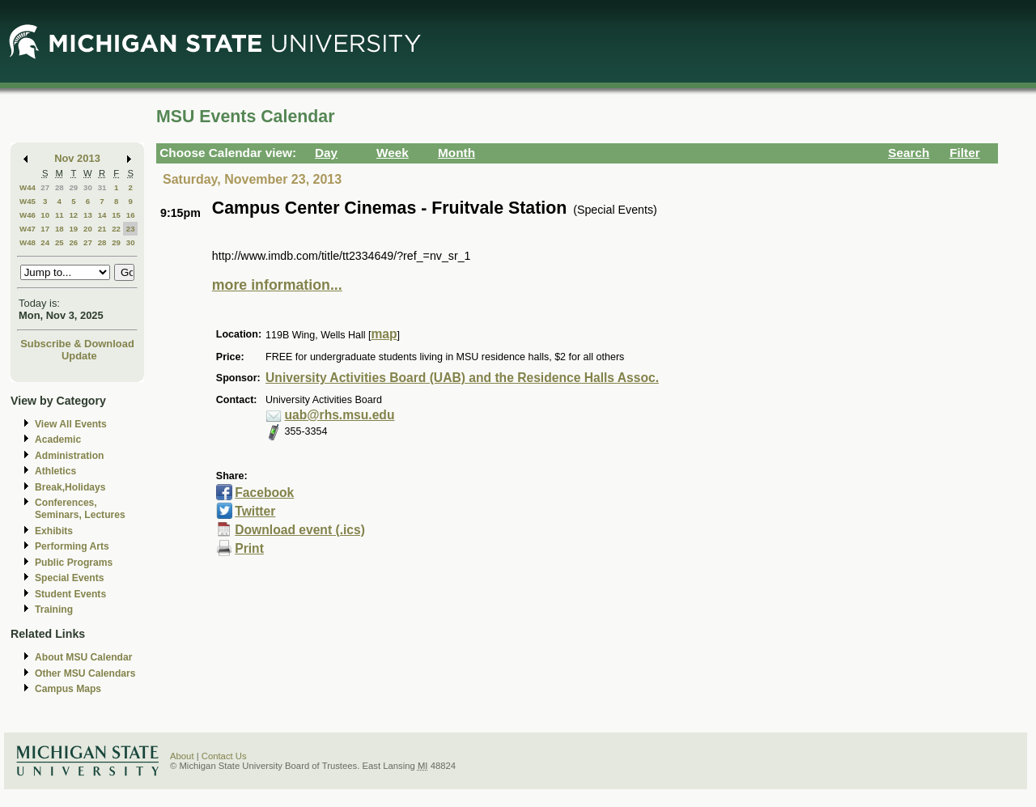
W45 (27, 201)
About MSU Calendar (83, 657)
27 (44, 187)
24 (44, 242)
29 (73, 187)
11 (59, 214)
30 (87, 187)
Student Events (70, 594)
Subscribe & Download (77, 344)
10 (44, 214)
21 (102, 228)
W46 (27, 214)
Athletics (55, 471)
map (384, 334)
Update (79, 356)
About (182, 756)
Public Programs (74, 562)
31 (102, 187)
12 (73, 214)
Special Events (69, 578)
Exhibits (54, 531)
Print (249, 548)
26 (73, 242)
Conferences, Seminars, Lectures (80, 508)
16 (130, 214)
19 (73, 228)
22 (116, 228)
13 (87, 214)
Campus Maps (68, 688)
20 (87, 228)
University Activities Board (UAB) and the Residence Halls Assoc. (462, 377)
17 (44, 228)
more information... (277, 285)
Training (54, 609)
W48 (27, 242)
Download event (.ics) (300, 530)
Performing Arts (72, 546)
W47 (27, 228)
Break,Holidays (70, 487)
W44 (27, 187)
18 (59, 228)
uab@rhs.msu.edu (340, 415)
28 (59, 187)
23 (130, 228)
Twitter (255, 511)
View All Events (71, 424)
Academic (58, 439)
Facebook (264, 492)
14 (102, 214)
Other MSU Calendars (85, 673)
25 (59, 242)
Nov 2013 (77, 158)
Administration (69, 455)
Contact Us (224, 756)
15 (116, 214)
